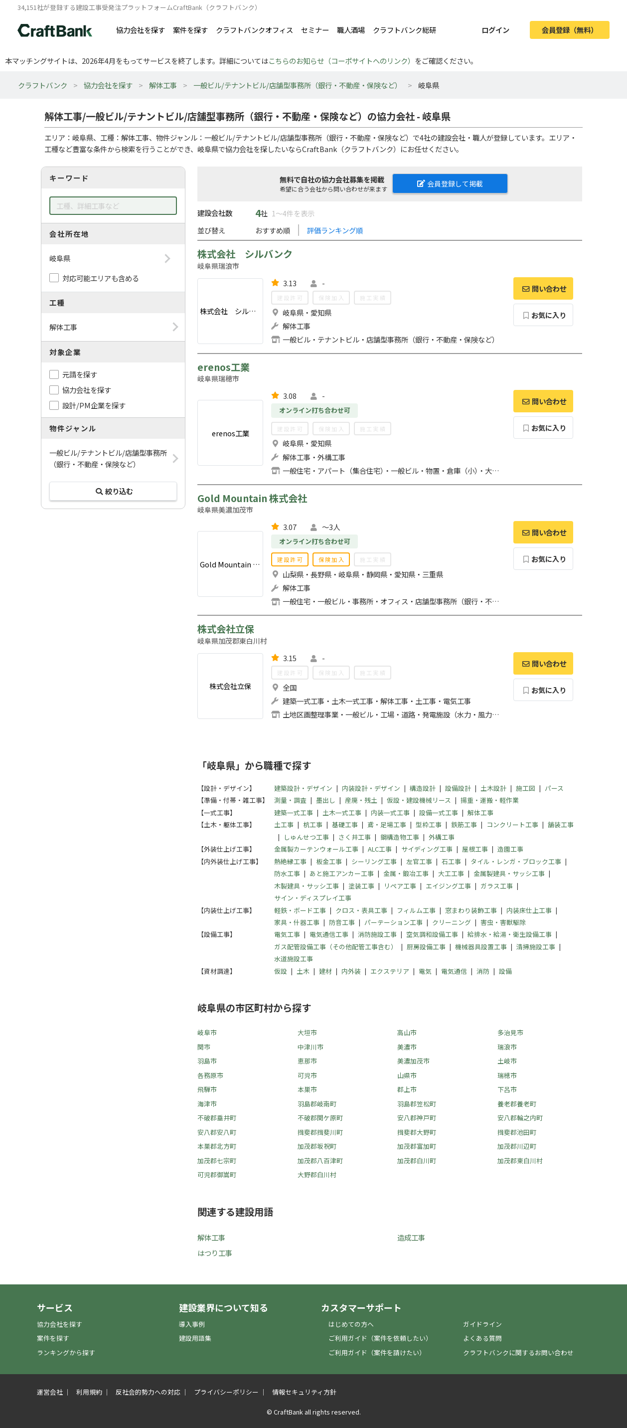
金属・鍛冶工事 (406, 873)
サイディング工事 (427, 849)
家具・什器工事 (296, 922)
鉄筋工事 (464, 824)
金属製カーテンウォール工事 (316, 849)
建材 (325, 971)
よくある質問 (482, 1338)
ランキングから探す (66, 1352)
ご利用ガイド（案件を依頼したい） (380, 1338)
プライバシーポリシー (226, 1392)
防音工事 (342, 922)
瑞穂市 (507, 1075)
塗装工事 (361, 886)
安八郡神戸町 (416, 1117)
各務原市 (210, 1075)
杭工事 (312, 824)
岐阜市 (207, 1032)
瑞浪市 (507, 1047)
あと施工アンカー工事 (342, 873)
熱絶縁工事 (290, 861)
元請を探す (79, 374)
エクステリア (389, 971)
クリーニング (451, 922)
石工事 (451, 861)
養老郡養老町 (516, 1103)
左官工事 (419, 861)
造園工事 (510, 849)
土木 (303, 971)
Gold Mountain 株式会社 (252, 498)
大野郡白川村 (317, 1174)
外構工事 (442, 837)
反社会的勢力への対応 (148, 1392)
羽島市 (207, 1061)
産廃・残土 (361, 800)
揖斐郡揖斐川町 (320, 1132)
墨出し (325, 800)
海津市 (207, 1103)
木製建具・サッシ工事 (306, 886)
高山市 (407, 1032)
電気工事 (287, 934)
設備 (505, 971)
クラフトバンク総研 (404, 29)
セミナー (315, 29)
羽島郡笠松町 (416, 1103)
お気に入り (543, 315)
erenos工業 (223, 367)
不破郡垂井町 (216, 1117)
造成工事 (411, 1237)
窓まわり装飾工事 (471, 910)
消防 (482, 971)
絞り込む (113, 491)
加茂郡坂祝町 (317, 1146)
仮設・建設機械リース (419, 800)
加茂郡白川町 (416, 1160)
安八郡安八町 (216, 1132)
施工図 (525, 788)
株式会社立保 (225, 629)
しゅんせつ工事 (306, 837)
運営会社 (50, 1392)
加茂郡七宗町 (216, 1160)
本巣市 (307, 1089)
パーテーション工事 (393, 922)
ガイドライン (482, 1324)
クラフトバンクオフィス (254, 29)
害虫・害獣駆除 (503, 922)
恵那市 (307, 1061)
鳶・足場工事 (386, 824)
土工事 (284, 824)
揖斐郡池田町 (516, 1132)
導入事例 (192, 1324)
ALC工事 (380, 849)
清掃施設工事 (535, 946)
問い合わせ (543, 288)
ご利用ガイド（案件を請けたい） (377, 1352)
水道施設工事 (293, 958)
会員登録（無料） (570, 29)
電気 (425, 971)
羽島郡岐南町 (317, 1103)
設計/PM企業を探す (94, 405)
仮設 (280, 971)
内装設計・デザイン (371, 788)
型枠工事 (429, 824)
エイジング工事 (448, 886)
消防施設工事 (377, 934)
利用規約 (89, 1392)
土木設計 (493, 788)
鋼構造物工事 (399, 837)
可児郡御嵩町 (216, 1174)
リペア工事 (400, 886)
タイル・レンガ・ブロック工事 (515, 861)
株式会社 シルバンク (245, 254)
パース (554, 788)
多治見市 (510, 1032)
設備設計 (458, 788)
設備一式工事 (438, 812)
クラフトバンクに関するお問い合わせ (518, 1352)
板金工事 (329, 861)
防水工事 (287, 873)
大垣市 (307, 1032)
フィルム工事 (416, 910)
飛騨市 (207, 1089)
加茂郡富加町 (416, 1146)
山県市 (407, 1075)
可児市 (307, 1075)
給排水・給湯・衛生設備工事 (510, 934)
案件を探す (190, 29)
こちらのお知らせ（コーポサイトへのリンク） (341, 60)
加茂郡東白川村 (520, 1160)
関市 (203, 1047)
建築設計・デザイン (303, 788)
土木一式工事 (341, 812)
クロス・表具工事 (361, 910)
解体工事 (163, 85)
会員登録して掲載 (450, 183)
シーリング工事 (374, 861)
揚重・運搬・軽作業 (490, 800)
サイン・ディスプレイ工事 (312, 897)
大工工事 (451, 873)
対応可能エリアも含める (100, 278)
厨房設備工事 (426, 946)
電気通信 (454, 971)
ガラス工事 (496, 886)
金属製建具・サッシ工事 (509, 873)
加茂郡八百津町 (320, 1160)
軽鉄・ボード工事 (300, 910)
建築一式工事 (293, 812)
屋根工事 (475, 849)
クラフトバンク (42, 85)
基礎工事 (345, 824)
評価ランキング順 (335, 230)
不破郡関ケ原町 (320, 1117)
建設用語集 (195, 1338)
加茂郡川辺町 (516, 1146)
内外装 (351, 971)
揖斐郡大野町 (416, 1132)
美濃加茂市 (413, 1061)
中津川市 (310, 1047)
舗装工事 (561, 824)
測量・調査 (290, 800)
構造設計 (423, 788)
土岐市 (507, 1061)
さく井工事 (354, 837)
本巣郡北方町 (216, 1146)
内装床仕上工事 (529, 910)
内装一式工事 (390, 812)
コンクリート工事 (512, 824)
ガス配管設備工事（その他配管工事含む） (335, 946)
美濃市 (407, 1047)
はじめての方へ (351, 1324)
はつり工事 (214, 1253)
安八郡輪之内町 (520, 1117)
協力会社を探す (140, 29)
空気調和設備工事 (432, 934)
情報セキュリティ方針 (304, 1392)
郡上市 (407, 1089)
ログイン (495, 29)
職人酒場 (351, 29)
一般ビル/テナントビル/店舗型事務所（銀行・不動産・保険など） (297, 85)
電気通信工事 (329, 934)
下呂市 (507, 1089)
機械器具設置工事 (481, 946)
